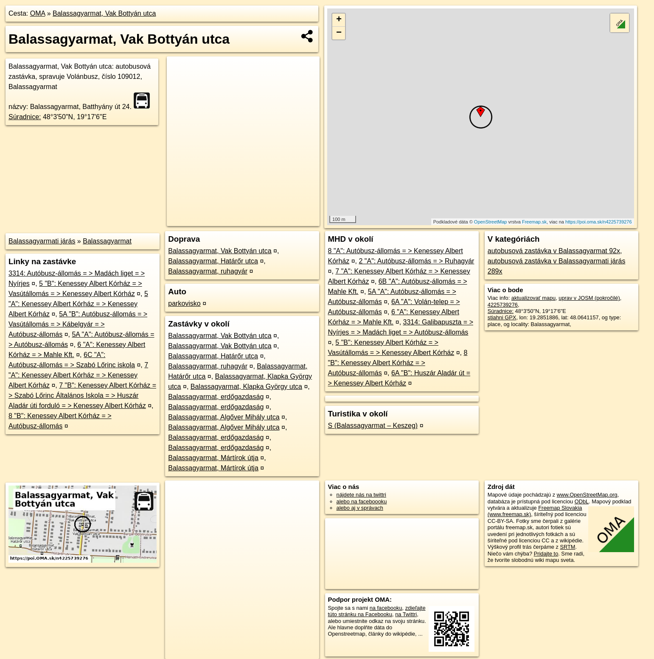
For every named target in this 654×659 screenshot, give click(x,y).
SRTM (567, 547)
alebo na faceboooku (362, 501)
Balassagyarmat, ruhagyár (207, 271)
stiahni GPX (502, 317)
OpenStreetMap (490, 221)
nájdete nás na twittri (361, 494)
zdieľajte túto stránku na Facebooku (377, 611)
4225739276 (503, 305)
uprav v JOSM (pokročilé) (589, 298)
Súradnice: (24, 116)
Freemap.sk (534, 221)
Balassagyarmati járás (41, 241)
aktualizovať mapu (533, 298)
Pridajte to (546, 553)
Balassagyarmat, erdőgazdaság (216, 396)
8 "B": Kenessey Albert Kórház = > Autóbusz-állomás (398, 363)
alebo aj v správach (360, 508)
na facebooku (386, 608)
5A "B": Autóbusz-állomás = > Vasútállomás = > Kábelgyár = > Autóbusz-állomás (77, 324)
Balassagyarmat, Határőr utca (213, 261)
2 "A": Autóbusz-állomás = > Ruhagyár (416, 261)
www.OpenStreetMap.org (587, 494)
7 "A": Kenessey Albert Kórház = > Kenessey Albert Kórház (78, 375)
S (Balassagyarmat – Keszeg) (373, 425)
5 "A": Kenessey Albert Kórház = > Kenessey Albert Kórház (78, 304)
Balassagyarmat (107, 241)
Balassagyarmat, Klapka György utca (246, 386)
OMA (37, 13)
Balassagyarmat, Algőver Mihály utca (223, 417)
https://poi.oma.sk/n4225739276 (598, 221)
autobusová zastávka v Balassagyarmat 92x (554, 250)
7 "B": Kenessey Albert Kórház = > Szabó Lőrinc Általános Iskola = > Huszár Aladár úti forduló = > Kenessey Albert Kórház (82, 395)
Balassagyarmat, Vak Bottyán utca (104, 13)
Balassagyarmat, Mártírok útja (213, 457)
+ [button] (339, 20)
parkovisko (184, 303)
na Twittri (406, 614)
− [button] (339, 33)
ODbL (582, 501)
